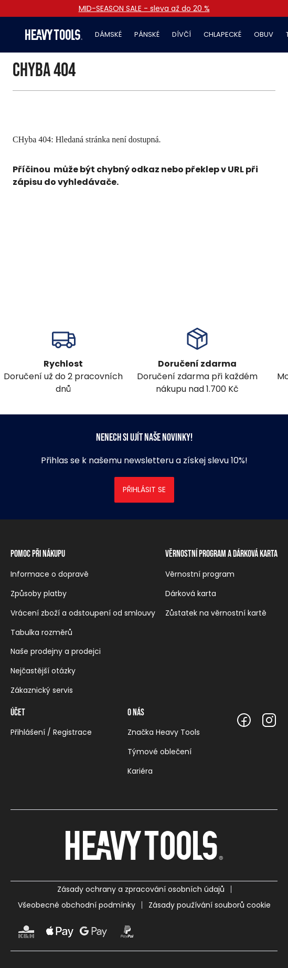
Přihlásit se (144, 489)
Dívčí (181, 34)
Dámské (108, 34)
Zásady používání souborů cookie (209, 905)
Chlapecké (222, 34)
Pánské (146, 34)
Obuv (263, 34)
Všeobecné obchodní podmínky (76, 905)
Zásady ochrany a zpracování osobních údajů (141, 889)
